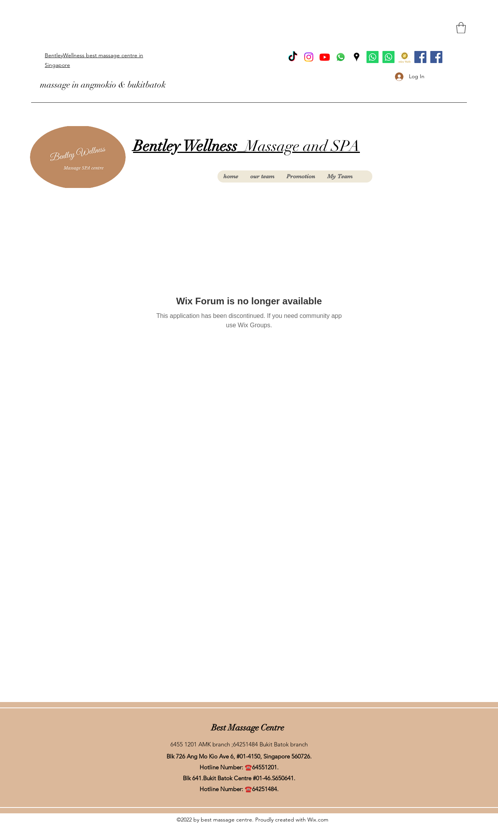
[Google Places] (357, 57)
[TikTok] (293, 57)
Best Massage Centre (247, 727)
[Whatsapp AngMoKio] (388, 57)
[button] (461, 27)
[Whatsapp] (341, 57)
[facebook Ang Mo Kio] (436, 57)
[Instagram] (309, 57)
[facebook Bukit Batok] (420, 57)
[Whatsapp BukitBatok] (372, 57)
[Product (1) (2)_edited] (404, 57)
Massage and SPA (246, 146)
